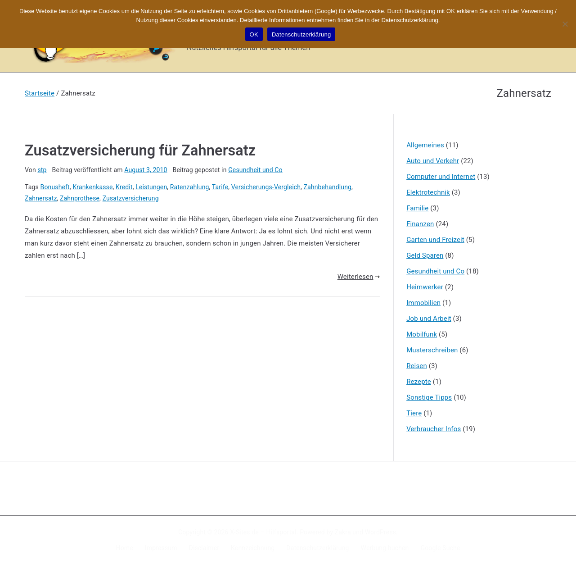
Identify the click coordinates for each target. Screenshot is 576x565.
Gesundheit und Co (255, 169)
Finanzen (420, 224)
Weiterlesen (359, 277)
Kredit (124, 187)
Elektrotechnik (428, 192)
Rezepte (418, 382)
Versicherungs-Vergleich (266, 187)
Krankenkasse (92, 187)
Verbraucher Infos (433, 429)
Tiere (414, 413)
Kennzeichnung (252, 547)
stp (41, 169)
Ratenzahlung (189, 187)
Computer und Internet (440, 177)
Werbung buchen (385, 547)
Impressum (161, 547)
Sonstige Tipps (429, 397)
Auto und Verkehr (432, 161)
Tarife (220, 187)
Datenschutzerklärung (317, 547)
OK (254, 34)
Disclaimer (204, 547)
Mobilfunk (421, 334)
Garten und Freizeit (435, 240)
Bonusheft (55, 187)
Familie (417, 208)
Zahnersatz (41, 198)
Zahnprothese (79, 198)
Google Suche (440, 547)
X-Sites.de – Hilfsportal (263, 532)
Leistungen (151, 187)
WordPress (380, 532)
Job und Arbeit (428, 318)
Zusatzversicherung (131, 198)
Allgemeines (425, 145)
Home (124, 547)
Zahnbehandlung (328, 187)
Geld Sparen (424, 255)
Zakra (343, 532)
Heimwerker (424, 287)
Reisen (416, 366)
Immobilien (423, 303)
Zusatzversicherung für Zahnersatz (140, 150)
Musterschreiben (432, 350)
